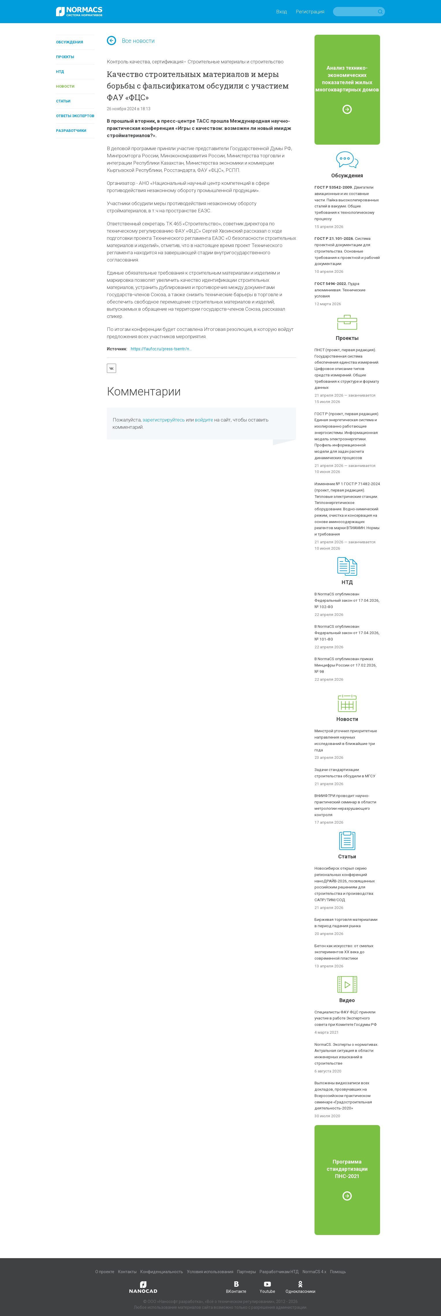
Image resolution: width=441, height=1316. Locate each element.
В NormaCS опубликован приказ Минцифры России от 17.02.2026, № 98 (346, 665)
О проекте (104, 1271)
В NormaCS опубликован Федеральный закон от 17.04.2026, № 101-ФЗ (347, 632)
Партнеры (246, 1271)
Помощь (338, 1271)
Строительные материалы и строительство (236, 62)
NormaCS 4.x (314, 1271)
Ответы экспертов (75, 116)
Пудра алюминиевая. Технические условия (340, 290)
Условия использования (210, 1271)
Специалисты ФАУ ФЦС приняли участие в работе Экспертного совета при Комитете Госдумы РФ (346, 1018)
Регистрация (310, 11)
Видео (347, 1000)
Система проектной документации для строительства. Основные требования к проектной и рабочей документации (347, 251)
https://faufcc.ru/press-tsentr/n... (161, 349)
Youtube (267, 1287)
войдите (204, 420)
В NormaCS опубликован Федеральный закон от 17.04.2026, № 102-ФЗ (347, 600)
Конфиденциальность (161, 1271)
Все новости (131, 40)
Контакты (127, 1271)
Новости (65, 86)
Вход (281, 11)
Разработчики (71, 130)
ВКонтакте (236, 1287)
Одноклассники (300, 1287)
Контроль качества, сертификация (145, 62)
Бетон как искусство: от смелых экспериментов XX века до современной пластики (344, 952)
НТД (60, 71)
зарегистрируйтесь (164, 420)
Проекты (65, 57)
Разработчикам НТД (279, 1271)
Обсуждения (69, 42)
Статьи (63, 101)
